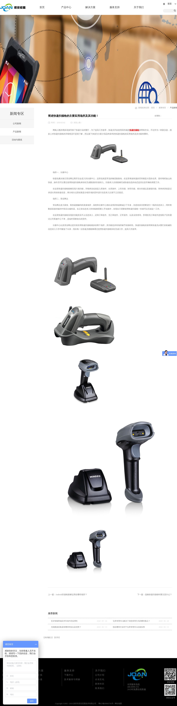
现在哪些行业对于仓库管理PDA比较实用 (129, 627)
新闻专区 (162, 108)
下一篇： (154, 594)
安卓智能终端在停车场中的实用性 (64, 621)
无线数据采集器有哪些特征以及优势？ (66, 627)
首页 (42, 7)
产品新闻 (173, 108)
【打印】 (56, 637)
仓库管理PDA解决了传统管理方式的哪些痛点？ (131, 621)
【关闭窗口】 (48, 637)
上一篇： (67, 594)
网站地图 (118, 703)
